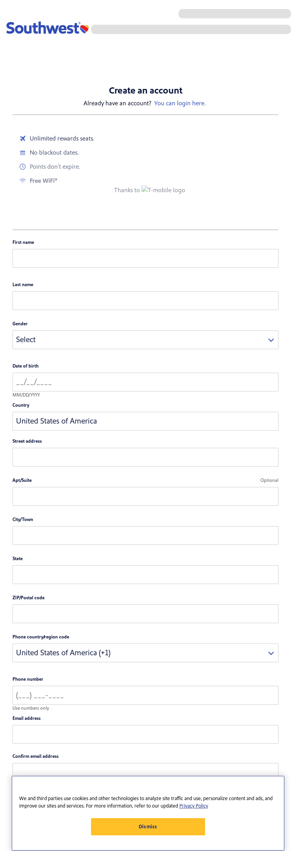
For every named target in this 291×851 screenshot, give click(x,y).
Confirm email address (35, 756)
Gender (20, 324)
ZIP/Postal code (28, 598)
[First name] (145, 258)
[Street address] (145, 457)
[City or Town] (145, 535)
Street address (27, 441)
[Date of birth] (145, 382)
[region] (148, 813)
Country (20, 405)
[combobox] (145, 339)
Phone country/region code (40, 637)
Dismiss (148, 827)
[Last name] (145, 300)
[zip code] (145, 613)
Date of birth (25, 366)
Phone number (27, 679)
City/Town (22, 520)
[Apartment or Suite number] (145, 496)
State (17, 559)
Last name (22, 285)
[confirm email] (145, 772)
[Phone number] (145, 695)
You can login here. (180, 103)
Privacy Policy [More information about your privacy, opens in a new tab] (193, 806)
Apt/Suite (22, 480)
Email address (26, 718)
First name (23, 242)
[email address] (145, 734)
